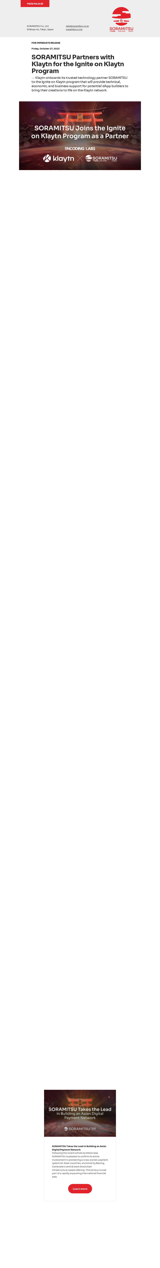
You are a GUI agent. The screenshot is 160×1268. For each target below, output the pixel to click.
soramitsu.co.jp (74, 29)
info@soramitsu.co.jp (77, 26)
